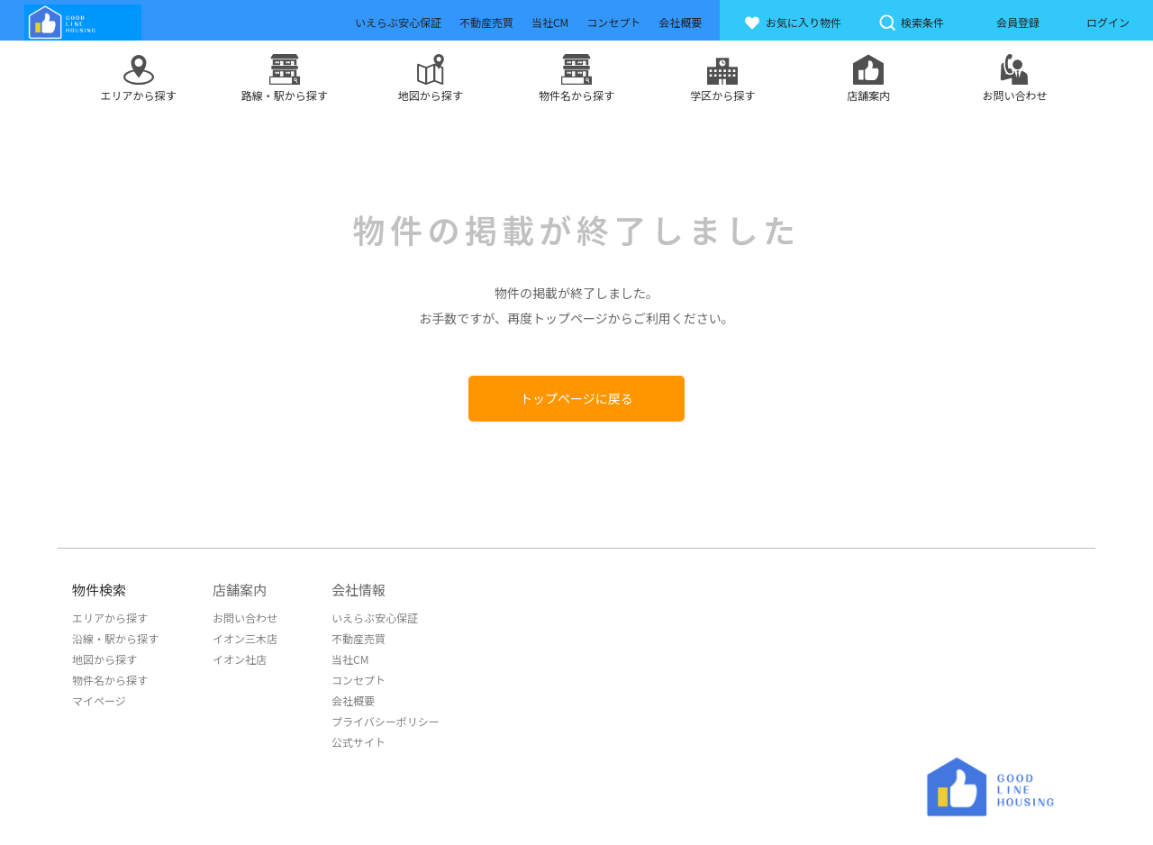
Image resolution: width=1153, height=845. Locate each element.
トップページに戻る (576, 398)
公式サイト (358, 742)
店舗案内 (240, 589)
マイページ (99, 700)
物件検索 (99, 589)
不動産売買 (358, 638)
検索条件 (911, 23)
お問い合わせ (245, 617)
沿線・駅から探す (115, 638)
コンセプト (358, 679)
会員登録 (1018, 22)
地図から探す (104, 659)
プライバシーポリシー (385, 721)
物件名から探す (110, 679)
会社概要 (353, 700)
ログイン (1108, 22)
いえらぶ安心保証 (374, 617)
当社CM (349, 659)
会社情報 (358, 589)
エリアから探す (110, 617)
